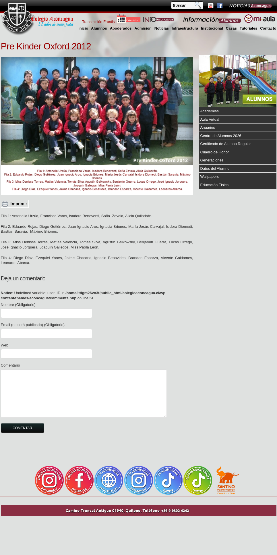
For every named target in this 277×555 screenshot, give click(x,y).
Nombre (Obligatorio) (18, 304)
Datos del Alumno (215, 168)
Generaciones (212, 160)
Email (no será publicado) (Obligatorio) (33, 325)
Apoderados (121, 28)
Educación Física (214, 185)
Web (5, 345)
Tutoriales (248, 28)
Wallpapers (209, 176)
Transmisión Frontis (98, 22)
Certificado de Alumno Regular (225, 144)
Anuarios (207, 127)
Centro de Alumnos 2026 (220, 136)
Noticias (161, 28)
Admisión (143, 28)
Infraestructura (185, 28)
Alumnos (99, 28)
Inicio (83, 28)
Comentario (10, 365)
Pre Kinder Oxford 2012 (46, 46)
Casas (231, 28)
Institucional (212, 28)
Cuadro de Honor (214, 152)
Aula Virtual (209, 119)
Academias (209, 111)
